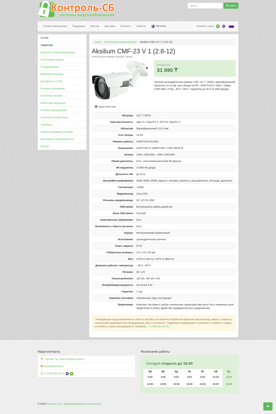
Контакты (125, 26)
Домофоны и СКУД (51, 81)
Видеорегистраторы (51, 74)
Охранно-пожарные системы (56, 131)
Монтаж (94, 26)
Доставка (110, 26)
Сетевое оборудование (53, 110)
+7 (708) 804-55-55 (158, 326)
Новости (141, 26)
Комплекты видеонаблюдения (57, 52)
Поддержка (78, 26)
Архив (98, 42)
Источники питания (51, 95)
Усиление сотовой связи (54, 117)
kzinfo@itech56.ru (53, 366)
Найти (231, 5)
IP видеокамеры (49, 66)
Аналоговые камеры (52, 59)
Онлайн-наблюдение (55, 26)
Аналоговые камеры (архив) (121, 42)
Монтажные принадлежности (57, 139)
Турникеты (46, 124)
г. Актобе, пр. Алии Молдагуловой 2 (64, 359)
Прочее (44, 146)
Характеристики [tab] (105, 106)
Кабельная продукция (52, 103)
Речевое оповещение (52, 88)
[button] (267, 406)
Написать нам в (205, 26)
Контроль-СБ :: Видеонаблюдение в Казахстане (73, 403)
